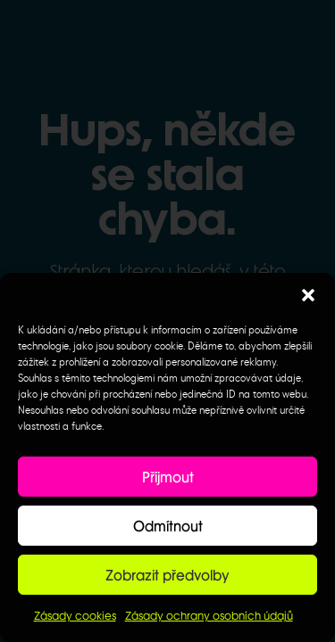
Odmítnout (168, 526)
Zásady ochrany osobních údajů (209, 616)
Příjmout (168, 477)
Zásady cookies (75, 616)
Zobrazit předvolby (167, 575)
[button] (308, 295)
